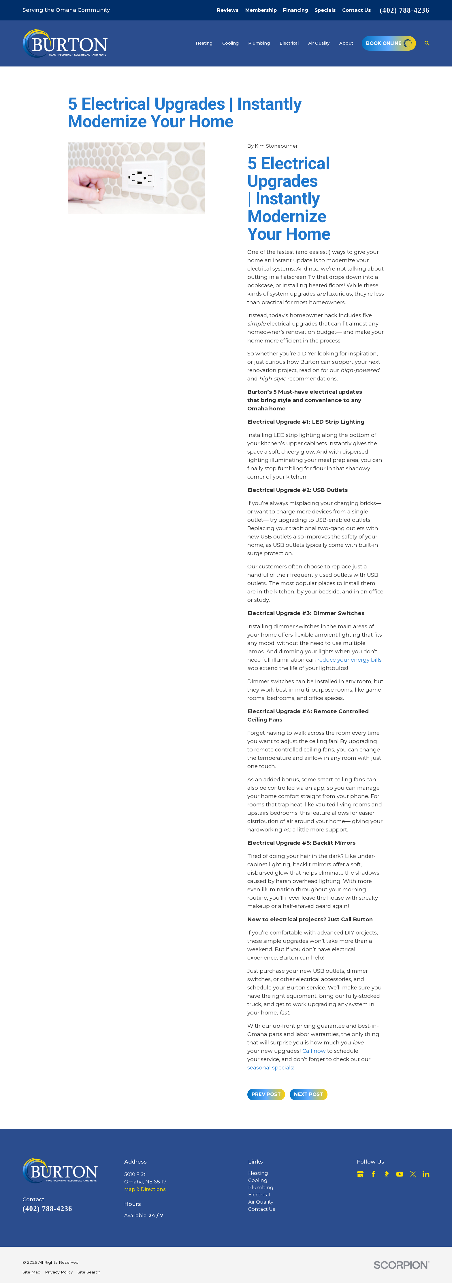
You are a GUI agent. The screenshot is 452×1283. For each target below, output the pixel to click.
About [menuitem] (346, 43)
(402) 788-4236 (404, 10)
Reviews (228, 10)
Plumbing (261, 1187)
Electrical (259, 1195)
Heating (258, 1173)
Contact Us (356, 10)
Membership (261, 10)
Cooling (258, 1180)
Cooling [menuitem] (230, 43)
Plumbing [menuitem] (259, 43)
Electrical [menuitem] (289, 43)
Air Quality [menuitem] (318, 43)
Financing (295, 10)
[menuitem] (31, 1272)
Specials (325, 10)
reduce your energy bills (349, 659)
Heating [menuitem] (204, 43)
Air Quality (260, 1202)
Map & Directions (145, 1189)
